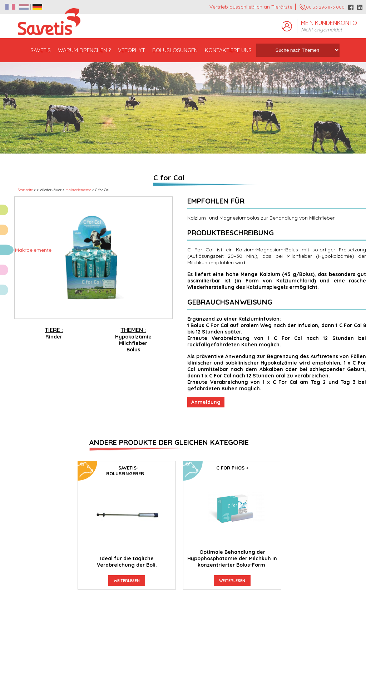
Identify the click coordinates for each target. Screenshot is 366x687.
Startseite (25, 189)
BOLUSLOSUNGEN (175, 50)
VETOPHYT (131, 50)
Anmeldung (206, 402)
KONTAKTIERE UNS (228, 50)
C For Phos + (232, 468)
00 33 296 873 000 (322, 7)
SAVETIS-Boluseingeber (125, 470)
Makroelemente (78, 189)
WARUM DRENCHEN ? (84, 50)
